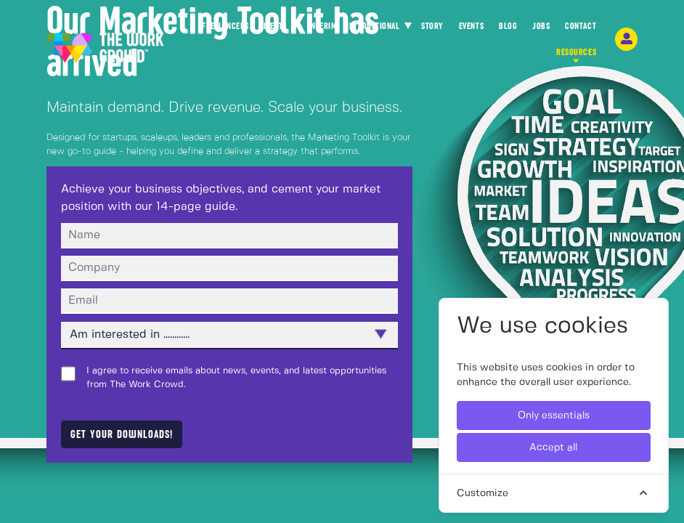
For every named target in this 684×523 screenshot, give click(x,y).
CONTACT (580, 30)
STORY (432, 30)
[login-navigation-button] (626, 39)
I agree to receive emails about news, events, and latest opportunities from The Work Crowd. (236, 377)
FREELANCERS (225, 30)
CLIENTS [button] (273, 26)
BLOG (508, 30)
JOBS (541, 30)
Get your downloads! (121, 434)
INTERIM (323, 26)
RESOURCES (576, 56)
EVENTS (471, 30)
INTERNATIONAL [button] (374, 26)
